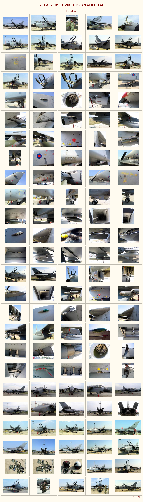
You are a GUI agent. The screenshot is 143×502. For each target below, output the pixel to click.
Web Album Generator (134, 500)
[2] (141, 497)
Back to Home (71, 11)
